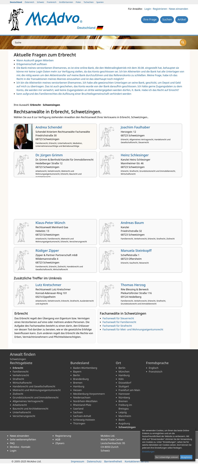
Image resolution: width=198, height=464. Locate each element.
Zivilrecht (18, 393)
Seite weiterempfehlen (23, 439)
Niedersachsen (81, 397)
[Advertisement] (96, 199)
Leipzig (123, 412)
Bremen (77, 382)
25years (59, 443)
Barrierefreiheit (113, 461)
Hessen (77, 390)
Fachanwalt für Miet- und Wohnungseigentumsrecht (133, 329)
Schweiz (40, 2)
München (124, 371)
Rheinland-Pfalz (82, 405)
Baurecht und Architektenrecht (30, 408)
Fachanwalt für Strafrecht (117, 325)
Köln (121, 379)
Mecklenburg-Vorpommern (89, 393)
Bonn (122, 419)
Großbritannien (66, 2)
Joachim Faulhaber (135, 127)
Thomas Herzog (133, 284)
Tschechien (89, 2)
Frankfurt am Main (129, 390)
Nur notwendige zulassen (166, 457)
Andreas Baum (132, 222)
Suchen (167, 19)
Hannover (124, 393)
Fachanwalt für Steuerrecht (118, 318)
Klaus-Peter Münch (50, 222)
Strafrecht (18, 379)
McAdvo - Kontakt (20, 446)
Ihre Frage (150, 19)
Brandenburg (81, 379)
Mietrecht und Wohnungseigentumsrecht (37, 390)
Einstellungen (148, 451)
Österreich (29, 2)
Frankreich (51, 2)
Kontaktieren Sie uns (137, 461)
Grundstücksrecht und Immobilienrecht (36, 397)
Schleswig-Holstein (84, 419)
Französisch (155, 371)
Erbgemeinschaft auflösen (31, 64)
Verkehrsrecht (21, 375)
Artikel (182, 19)
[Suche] (183, 42)
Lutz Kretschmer (48, 284)
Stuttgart (124, 386)
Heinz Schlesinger (135, 155)
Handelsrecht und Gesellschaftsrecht (34, 386)
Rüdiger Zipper (47, 250)
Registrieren (160, 8)
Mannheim (125, 416)
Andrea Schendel (48, 127)
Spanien (100, 2)
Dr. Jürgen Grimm (49, 155)
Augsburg (124, 423)
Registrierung (63, 435)
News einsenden (178, 8)
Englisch (153, 367)
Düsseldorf (125, 382)
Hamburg (78, 386)
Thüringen (79, 423)
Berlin (76, 375)
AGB (57, 439)
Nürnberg (124, 397)
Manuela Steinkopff (136, 250)
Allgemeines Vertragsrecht (28, 401)
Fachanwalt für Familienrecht (119, 322)
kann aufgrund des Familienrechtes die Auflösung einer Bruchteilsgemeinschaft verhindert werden (73, 93)
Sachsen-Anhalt (82, 416)
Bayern (77, 371)
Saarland (78, 408)
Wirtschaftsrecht (22, 382)
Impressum (77, 461)
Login (148, 8)
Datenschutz (94, 461)
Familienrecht (20, 371)
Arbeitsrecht (20, 405)
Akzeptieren (186, 457)
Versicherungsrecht (24, 416)
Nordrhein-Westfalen (85, 401)
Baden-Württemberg (85, 367)
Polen (78, 2)
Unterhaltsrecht (22, 412)
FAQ (12, 443)
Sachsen (78, 412)
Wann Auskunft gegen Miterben (35, 60)
